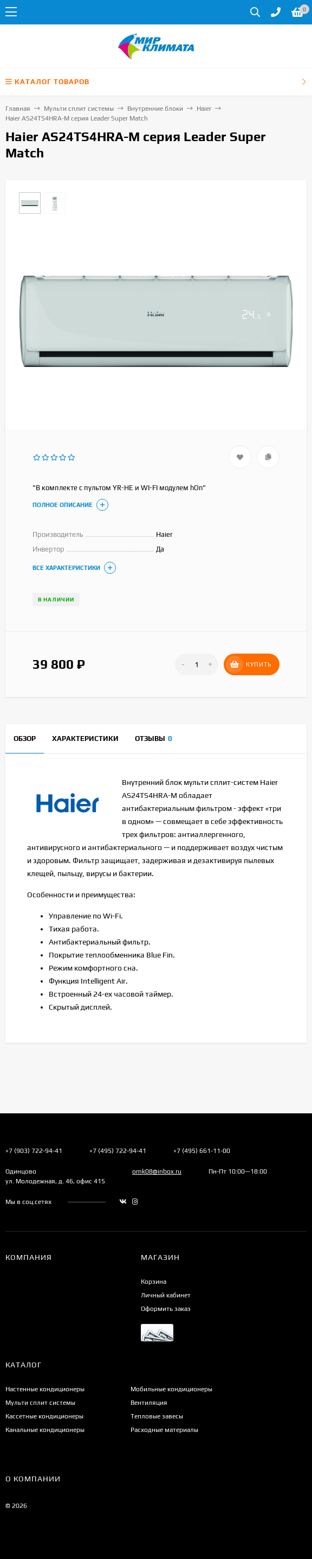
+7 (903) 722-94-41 (33, 1151)
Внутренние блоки (155, 108)
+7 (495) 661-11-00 (201, 1151)
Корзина (153, 1281)
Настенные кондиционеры (44, 1389)
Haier (204, 108)
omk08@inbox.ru (156, 1171)
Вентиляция (149, 1402)
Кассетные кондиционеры (44, 1416)
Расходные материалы (164, 1430)
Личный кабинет (166, 1295)
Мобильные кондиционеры (171, 1389)
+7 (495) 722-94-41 (117, 1151)
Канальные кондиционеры (44, 1430)
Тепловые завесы (157, 1416)
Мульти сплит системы (79, 108)
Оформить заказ (166, 1309)
